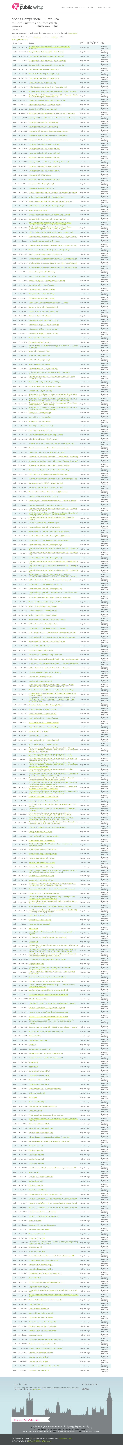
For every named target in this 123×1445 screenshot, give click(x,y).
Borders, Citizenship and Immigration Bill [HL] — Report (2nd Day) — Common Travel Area (53, 902)
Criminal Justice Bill (36, 1146)
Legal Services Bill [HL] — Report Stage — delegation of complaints (52, 1003)
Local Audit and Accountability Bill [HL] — (46, 435)
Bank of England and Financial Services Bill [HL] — (49, 215)
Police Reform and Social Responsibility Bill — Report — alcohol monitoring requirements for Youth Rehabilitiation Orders (51, 685)
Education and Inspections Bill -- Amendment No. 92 (47, 1031)
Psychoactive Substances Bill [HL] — (44, 241)
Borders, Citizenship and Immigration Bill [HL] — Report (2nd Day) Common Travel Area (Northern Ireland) (52, 897)
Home (63, 7)
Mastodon (85, 1388)
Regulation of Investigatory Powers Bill (42, 1344)
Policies (92, 7)
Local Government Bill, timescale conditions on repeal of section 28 (52, 1168)
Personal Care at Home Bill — (42, 858)
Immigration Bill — (41, 184)
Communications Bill (36, 1181)
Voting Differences (20, 39)
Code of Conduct (35, 1278)
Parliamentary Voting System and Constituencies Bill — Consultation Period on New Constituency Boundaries (53, 783)
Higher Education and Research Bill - (48, 87)
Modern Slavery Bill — (45, 254)
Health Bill (32, 1045)
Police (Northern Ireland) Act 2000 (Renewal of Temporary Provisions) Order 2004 (53, 1119)
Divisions (70, 7)
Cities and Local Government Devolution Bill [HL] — (53, 237)
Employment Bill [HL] (36, 964)
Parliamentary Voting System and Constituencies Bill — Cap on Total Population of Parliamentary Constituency (53, 787)
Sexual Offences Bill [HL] (37, 1190)
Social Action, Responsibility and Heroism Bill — (48, 303)
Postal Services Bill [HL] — (50, 906)
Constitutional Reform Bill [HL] (39, 1071)
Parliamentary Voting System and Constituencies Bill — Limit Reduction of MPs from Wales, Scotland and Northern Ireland (50, 755)
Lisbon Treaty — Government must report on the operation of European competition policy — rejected (50, 968)
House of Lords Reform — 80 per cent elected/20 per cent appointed (53, 1207)
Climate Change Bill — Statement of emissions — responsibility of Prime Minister (52, 972)
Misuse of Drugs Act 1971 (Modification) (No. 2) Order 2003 (49, 1137)
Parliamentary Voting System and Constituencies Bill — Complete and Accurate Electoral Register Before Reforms (53, 774)
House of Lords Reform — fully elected (42, 1212)
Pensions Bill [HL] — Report (39, 731)
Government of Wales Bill (38, 1040)
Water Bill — (39, 351)
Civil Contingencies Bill (37, 1093)
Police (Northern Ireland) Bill (39, 1309)
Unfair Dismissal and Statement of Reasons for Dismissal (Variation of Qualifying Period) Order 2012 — (53, 514)
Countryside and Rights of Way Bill (41, 1313)
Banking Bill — (40, 915)
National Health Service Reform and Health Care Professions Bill (51, 1256)
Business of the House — (47, 827)
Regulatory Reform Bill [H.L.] (39, 1287)
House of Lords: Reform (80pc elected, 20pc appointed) (48, 1012)
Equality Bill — (41, 876)
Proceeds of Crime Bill (37, 1234)
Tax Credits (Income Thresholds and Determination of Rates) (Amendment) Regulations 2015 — (50, 223)
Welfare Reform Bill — (50, 580)
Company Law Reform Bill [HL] (40, 1049)
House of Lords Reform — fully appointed (43, 1216)
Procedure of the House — (44, 523)
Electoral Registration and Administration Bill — (53, 479)
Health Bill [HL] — (44, 893)
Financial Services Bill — (48, 492)
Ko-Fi (79, 1431)
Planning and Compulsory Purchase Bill (43, 1106)
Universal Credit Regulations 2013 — (48, 474)
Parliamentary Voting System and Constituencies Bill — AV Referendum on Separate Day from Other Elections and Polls (50, 814)
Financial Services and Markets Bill (41, 1353)
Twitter (99, 7)
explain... (37, 37)
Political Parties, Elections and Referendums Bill (45, 1300)
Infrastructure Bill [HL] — (43, 320)
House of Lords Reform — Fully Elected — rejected (47, 1008)
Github (55, 1431)
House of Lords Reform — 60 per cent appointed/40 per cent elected (53, 1203)
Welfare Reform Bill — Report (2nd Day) (43, 624)
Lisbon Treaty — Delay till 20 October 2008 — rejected (48, 937)
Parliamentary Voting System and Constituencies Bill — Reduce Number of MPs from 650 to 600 (51, 770)
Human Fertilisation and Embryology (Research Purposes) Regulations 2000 (53, 1295)
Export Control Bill (35, 1247)
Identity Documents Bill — (40, 832)
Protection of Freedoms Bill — (50, 597)
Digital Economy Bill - (42, 83)
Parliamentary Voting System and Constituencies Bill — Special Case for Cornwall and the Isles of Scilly (53, 759)
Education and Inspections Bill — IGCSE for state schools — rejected (53, 1027)
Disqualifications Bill (36, 1304)
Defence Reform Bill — (43, 369)
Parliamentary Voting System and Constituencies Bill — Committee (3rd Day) (52, 809)
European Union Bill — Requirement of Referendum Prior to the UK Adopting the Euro (52, 694)
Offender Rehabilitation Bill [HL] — (43, 439)
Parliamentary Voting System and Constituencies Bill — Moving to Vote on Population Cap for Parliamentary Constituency (53, 792)
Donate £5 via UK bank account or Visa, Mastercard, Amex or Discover (61, 1430)
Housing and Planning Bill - (52, 113)
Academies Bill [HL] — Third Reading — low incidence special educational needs (50, 845)
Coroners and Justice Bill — (52, 889)
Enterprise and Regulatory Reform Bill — (53, 457)
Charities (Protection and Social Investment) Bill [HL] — (51, 232)
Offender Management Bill (38, 999)
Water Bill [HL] (34, 1172)
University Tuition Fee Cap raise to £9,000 (43, 796)
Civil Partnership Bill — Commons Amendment (45, 1089)
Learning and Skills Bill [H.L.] (39, 1357)
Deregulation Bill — (42, 285)
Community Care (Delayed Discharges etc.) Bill (45, 1194)
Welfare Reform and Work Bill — (46, 197)
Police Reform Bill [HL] (37, 1251)
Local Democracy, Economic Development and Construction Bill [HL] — (53, 911)
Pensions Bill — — (45, 382)
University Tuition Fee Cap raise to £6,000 (43, 801)
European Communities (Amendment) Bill (43, 1260)
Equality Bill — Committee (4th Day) (41, 880)
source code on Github (65, 1438)
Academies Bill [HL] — (42, 840)
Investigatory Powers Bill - (45, 105)
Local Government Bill (36, 1155)
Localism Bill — (39, 646)
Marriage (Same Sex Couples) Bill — (51, 443)
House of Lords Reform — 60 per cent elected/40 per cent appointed (53, 1199)
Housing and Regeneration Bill (39, 924)
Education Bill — (41, 650)
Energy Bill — (40, 413)
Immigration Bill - (48, 131)
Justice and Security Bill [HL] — (46, 483)
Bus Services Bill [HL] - (43, 109)
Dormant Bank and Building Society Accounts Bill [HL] (47, 977)
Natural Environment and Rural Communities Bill (46, 1053)
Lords (81, 7)
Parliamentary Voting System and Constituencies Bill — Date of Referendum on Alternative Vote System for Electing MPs (51, 818)
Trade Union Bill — (38, 210)
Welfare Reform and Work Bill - (53, 193)
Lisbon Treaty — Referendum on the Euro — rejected (47, 959)
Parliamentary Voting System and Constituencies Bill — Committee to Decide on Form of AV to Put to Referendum (53, 823)
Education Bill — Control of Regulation (42, 1225)
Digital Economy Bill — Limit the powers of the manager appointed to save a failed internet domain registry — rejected (53, 871)
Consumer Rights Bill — (43, 307)
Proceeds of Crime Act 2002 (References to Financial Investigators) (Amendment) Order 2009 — (52, 884)
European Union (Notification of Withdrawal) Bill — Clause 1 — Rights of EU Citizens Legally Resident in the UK (53, 96)
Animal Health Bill (35, 1221)
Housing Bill (33, 1097)
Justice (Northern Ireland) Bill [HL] (41, 1128)
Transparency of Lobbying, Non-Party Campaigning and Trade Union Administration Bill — (53, 395)
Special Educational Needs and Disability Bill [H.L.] (46, 1282)
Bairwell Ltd (37, 1389)
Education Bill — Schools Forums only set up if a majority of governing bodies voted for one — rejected (53, 1242)
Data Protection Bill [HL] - (46, 56)
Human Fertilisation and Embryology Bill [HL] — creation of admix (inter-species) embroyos (52, 985)
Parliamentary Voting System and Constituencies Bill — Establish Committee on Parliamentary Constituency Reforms (51, 779)
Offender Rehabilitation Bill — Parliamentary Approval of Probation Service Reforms (52, 377)
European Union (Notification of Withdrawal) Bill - (53, 91)
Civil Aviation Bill (34, 1036)
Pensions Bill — (40, 391)
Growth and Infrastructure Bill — (49, 448)
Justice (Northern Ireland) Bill (39, 1229)
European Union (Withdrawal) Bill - (49, 47)
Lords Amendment (35, 1111)
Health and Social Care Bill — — (53, 575)
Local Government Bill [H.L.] (39, 1370)
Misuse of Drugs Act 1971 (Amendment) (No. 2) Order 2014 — (53, 346)
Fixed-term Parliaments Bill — (45, 705)
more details (72, 33)
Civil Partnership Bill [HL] (37, 1102)
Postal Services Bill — (42, 709)
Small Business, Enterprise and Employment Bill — (53, 259)
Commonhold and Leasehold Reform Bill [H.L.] (45, 1273)
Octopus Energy (36, 1428)
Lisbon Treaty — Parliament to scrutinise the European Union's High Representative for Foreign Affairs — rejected (52, 955)
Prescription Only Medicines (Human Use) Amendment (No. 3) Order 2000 (53, 1291)
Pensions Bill (33, 928)
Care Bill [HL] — (40, 417)
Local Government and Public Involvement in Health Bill (48, 990)
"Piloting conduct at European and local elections (46, 1115)
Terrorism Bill (33, 1062)
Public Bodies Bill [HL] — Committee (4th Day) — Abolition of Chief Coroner (52, 805)
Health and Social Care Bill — (44, 527)
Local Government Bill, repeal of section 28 (44, 1366)
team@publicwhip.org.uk (38, 1440)
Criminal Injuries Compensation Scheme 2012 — (52, 501)
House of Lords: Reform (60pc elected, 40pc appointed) (48, 1016)
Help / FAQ (107, 7)
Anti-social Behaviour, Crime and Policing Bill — (49, 373)
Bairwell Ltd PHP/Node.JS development (39, 1441)
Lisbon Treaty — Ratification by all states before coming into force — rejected (53, 933)
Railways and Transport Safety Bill (41, 1177)
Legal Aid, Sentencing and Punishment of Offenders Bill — (53, 509)
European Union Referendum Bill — (47, 219)
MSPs (86, 7)
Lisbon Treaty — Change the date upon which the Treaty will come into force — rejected (53, 946)
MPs (76, 7)
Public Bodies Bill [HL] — (52, 633)
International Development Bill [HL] (41, 1265)
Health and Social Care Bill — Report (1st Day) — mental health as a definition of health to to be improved (53, 593)
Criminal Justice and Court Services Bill (42, 1322)
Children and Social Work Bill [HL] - (47, 100)
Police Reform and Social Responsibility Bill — (54, 659)
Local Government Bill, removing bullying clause (45, 1339)
